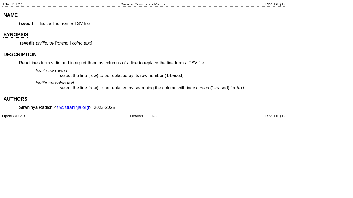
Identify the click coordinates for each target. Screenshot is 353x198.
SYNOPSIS (15, 34)
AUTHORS (15, 99)
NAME (10, 15)
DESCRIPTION (19, 54)
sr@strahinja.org (72, 107)
